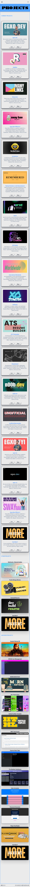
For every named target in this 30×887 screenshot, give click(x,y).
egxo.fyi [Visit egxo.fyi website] (15, 453)
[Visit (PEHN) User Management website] (15, 666)
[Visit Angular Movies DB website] (15, 649)
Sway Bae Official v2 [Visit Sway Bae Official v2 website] (15, 126)
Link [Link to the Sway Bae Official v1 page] (12, 521)
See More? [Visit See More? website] (15, 542)
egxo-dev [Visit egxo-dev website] (15, 37)
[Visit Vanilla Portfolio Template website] (15, 721)
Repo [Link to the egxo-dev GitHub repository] (18, 46)
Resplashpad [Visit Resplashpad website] (15, 364)
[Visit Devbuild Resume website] (15, 605)
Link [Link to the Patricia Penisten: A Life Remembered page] (12, 195)
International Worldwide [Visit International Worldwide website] (15, 275)
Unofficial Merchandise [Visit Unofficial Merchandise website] (15, 423)
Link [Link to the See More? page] (12, 549)
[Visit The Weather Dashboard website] (15, 777)
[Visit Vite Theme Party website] (15, 702)
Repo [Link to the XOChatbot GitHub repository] (18, 254)
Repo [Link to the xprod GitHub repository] (18, 224)
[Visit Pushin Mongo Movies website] (15, 587)
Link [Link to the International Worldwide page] (12, 284)
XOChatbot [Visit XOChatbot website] (15, 245)
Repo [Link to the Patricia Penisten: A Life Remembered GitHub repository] (18, 195)
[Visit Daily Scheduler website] (15, 796)
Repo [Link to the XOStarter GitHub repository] (18, 313)
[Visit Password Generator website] (15, 814)
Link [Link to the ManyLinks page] (12, 106)
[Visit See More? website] (15, 623)
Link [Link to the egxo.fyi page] (12, 462)
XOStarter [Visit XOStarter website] (15, 304)
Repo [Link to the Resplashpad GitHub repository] (18, 373)
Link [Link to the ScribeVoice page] (12, 165)
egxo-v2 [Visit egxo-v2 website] (15, 482)
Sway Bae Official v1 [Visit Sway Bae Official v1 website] (15, 512)
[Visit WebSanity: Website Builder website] (15, 569)
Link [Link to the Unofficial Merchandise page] (12, 432)
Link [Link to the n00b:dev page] (12, 402)
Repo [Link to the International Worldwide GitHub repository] (18, 284)
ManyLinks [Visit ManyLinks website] (15, 97)
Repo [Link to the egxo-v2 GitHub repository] (18, 491)
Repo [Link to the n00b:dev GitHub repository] (18, 402)
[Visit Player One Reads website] (15, 833)
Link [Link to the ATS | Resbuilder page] (12, 343)
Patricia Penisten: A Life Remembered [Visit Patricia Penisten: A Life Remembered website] (15, 186)
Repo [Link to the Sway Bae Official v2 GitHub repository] (18, 135)
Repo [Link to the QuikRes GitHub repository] (18, 76)
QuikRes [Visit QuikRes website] (15, 67)
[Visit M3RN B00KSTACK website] (15, 684)
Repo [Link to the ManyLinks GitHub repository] (18, 106)
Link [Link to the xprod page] (12, 224)
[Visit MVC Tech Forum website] (15, 739)
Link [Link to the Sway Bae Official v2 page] (12, 135)
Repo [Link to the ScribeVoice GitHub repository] (18, 165)
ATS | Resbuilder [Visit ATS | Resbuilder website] (15, 334)
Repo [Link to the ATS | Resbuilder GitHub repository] (18, 343)
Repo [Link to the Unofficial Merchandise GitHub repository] (18, 432)
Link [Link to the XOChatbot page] (12, 254)
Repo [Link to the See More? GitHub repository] (18, 549)
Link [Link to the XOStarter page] (12, 313)
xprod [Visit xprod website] (15, 215)
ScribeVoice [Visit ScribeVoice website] (15, 156)
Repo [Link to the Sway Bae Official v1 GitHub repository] (18, 521)
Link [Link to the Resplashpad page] (12, 373)
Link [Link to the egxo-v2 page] (12, 491)
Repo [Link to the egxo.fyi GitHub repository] (18, 462)
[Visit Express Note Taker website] (15, 758)
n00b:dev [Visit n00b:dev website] (15, 393)
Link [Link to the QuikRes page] (12, 76)
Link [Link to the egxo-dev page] (12, 46)
